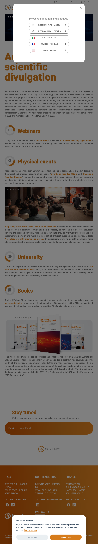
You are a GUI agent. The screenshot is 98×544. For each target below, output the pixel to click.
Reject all (32, 537)
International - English (46, 25)
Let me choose (30, 530)
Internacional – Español (47, 31)
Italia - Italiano (44, 38)
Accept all (66, 537)
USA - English (44, 50)
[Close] (81, 8)
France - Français (45, 44)
